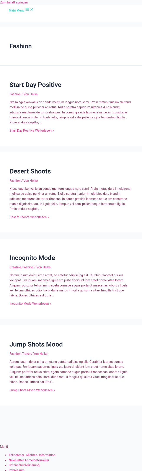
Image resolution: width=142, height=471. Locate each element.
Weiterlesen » (32, 130)
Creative (15, 267)
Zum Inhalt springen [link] (14, 2)
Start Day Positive (35, 84)
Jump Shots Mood (36, 344)
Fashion (15, 94)
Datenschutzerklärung (24, 465)
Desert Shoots (30, 171)
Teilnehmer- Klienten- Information (32, 455)
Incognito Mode (32, 258)
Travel (26, 354)
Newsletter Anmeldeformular (29, 460)
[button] (71, 446)
